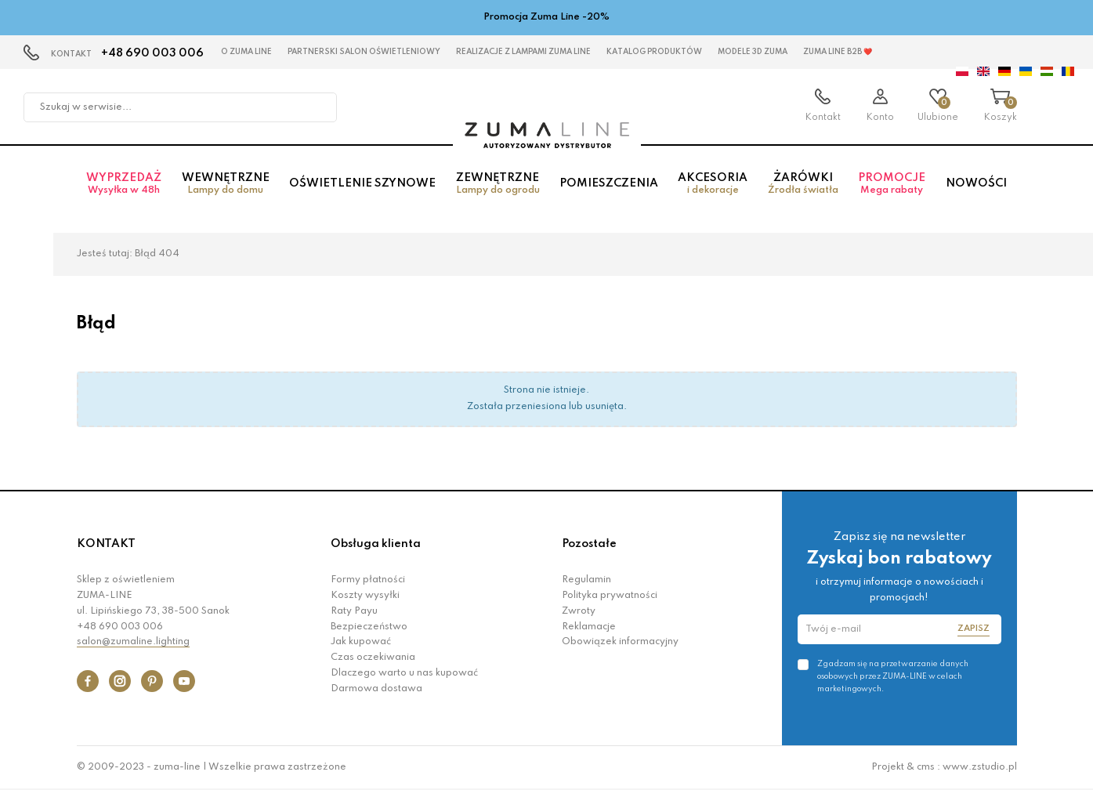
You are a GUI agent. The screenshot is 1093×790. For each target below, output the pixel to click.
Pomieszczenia (608, 183)
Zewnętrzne (497, 183)
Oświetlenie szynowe (362, 183)
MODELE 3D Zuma (752, 52)
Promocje (892, 183)
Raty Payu (354, 611)
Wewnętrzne (225, 183)
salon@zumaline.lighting (133, 642)
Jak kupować (361, 642)
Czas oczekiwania (373, 657)
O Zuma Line (246, 52)
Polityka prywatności (609, 595)
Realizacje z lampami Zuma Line (523, 52)
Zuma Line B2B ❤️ (837, 52)
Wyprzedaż (124, 183)
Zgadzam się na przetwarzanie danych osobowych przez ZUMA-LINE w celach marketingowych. (892, 676)
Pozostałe (589, 543)
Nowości (976, 183)
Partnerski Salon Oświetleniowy (364, 52)
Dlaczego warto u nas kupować (404, 673)
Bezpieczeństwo (369, 627)
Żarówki (802, 183)
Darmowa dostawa (376, 689)
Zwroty (578, 611)
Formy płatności (368, 580)
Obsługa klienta (376, 543)
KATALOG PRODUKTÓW (654, 52)
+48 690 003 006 (152, 53)
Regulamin (586, 580)
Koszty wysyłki (365, 595)
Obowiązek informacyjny (620, 642)
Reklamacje (589, 627)
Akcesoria (713, 183)
